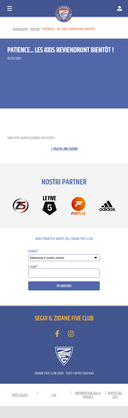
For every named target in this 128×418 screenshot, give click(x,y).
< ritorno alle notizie (64, 149)
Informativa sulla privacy (88, 395)
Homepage (20, 29)
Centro (33, 251)
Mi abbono (64, 286)
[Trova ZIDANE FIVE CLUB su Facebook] (57, 333)
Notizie (35, 29)
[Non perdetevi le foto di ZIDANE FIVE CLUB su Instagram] (71, 333)
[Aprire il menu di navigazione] (9, 8)
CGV (54, 395)
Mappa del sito (115, 395)
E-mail (33, 267)
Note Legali (20, 395)
